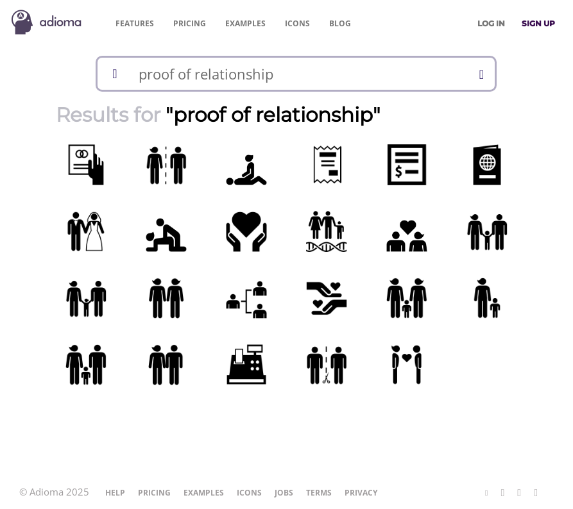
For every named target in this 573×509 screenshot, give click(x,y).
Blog (340, 23)
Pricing (189, 23)
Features (134, 23)
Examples (245, 23)
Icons (297, 23)
